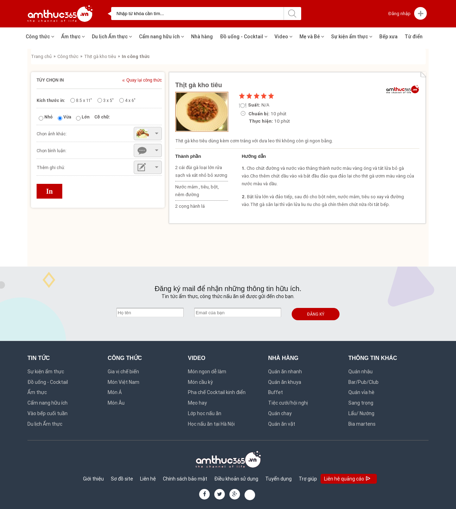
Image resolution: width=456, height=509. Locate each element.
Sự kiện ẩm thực (351, 36)
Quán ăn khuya (284, 382)
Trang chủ (41, 56)
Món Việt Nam (123, 382)
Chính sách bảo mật (185, 479)
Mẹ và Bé (311, 36)
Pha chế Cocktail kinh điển (217, 392)
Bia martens (361, 424)
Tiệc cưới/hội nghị (288, 403)
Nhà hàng (202, 36)
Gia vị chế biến (123, 371)
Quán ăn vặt (281, 424)
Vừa (67, 117)
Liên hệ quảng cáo (348, 479)
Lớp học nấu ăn (204, 413)
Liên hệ (148, 479)
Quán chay (280, 413)
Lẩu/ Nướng (361, 413)
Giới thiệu (93, 479)
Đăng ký (315, 314)
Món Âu (116, 403)
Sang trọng (360, 403)
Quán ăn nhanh (285, 371)
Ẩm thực (73, 36)
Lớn (85, 117)
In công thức (136, 56)
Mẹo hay (197, 403)
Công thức (40, 36)
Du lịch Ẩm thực (112, 36)
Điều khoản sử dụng (236, 479)
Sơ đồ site (122, 479)
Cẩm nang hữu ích (161, 36)
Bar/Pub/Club (363, 382)
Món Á (115, 392)
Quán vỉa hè (361, 392)
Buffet (275, 392)
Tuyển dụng (278, 479)
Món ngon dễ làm (207, 371)
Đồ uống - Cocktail (243, 36)
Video (283, 36)
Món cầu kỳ (200, 382)
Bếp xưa (388, 36)
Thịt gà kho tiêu (100, 56)
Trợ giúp (308, 479)
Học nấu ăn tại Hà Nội (211, 424)
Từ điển (414, 36)
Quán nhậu (360, 371)
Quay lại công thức (144, 80)
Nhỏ (48, 117)
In (49, 191)
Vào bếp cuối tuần (47, 413)
